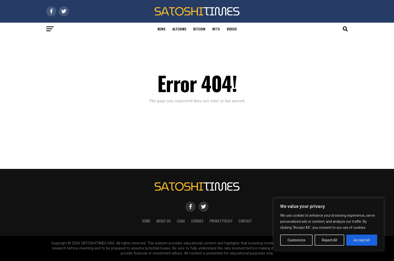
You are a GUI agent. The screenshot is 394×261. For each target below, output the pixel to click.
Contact (245, 220)
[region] (328, 224)
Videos (232, 28)
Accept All (362, 240)
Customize (296, 240)
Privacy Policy (221, 220)
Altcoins (179, 28)
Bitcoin (199, 28)
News (161, 28)
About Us (163, 220)
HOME (146, 220)
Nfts (216, 28)
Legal (181, 220)
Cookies (197, 220)
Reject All (329, 240)
